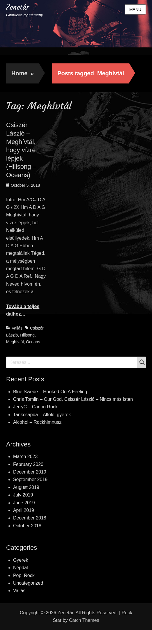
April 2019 (23, 510)
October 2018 (27, 525)
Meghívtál (15, 341)
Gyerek (20, 560)
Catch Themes (84, 620)
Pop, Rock (24, 575)
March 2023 (25, 456)
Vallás (17, 328)
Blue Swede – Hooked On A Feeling (50, 391)
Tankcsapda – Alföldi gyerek (42, 414)
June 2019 (24, 502)
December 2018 (29, 517)
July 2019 (23, 494)
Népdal (20, 567)
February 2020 (28, 464)
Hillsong (27, 335)
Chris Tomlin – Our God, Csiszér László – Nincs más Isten (73, 399)
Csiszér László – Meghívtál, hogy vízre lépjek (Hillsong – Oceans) (21, 150)
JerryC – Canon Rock (35, 406)
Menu (135, 9)
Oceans (33, 341)
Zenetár (17, 7)
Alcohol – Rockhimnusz (37, 422)
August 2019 (26, 487)
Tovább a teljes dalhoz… (22, 310)
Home (22, 73)
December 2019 (29, 471)
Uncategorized (28, 583)
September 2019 (30, 479)
